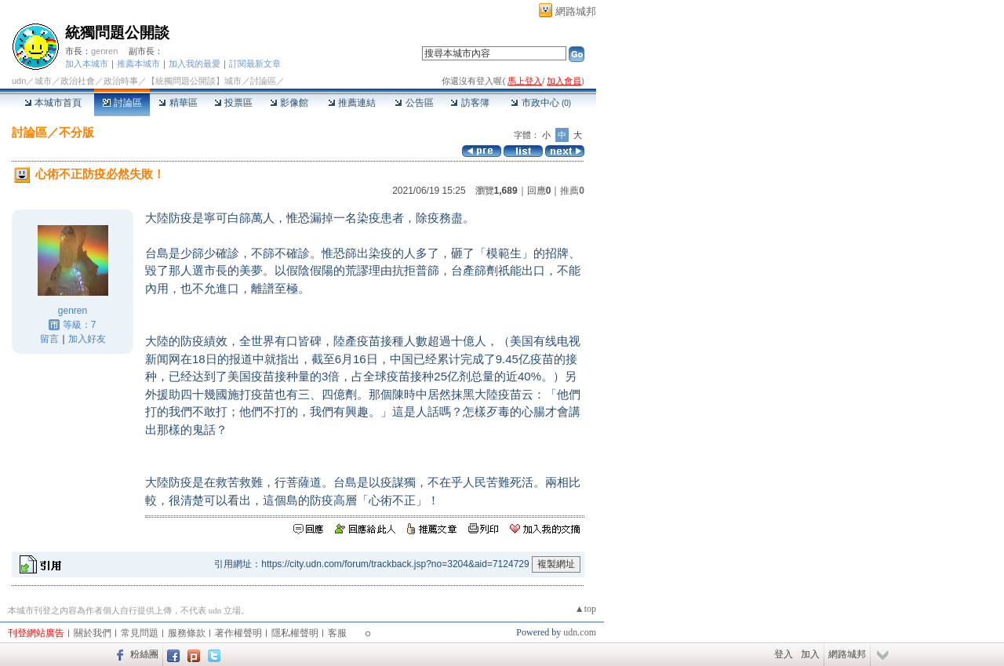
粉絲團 (144, 654)
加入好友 (87, 338)
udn (19, 81)
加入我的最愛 (194, 63)
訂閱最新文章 (255, 63)
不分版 (76, 132)
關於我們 (92, 633)
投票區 (233, 102)
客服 (337, 633)
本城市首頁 (53, 102)
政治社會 (77, 81)
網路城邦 (575, 11)
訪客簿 (469, 102)
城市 (43, 81)
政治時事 (121, 81)
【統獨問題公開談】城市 (194, 81)
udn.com (579, 632)
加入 (810, 654)
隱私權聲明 (294, 633)
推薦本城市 (138, 63)
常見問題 (139, 633)
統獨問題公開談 (117, 32)
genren (104, 51)
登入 (783, 654)
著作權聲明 (238, 633)
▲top (585, 608)
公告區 (414, 102)
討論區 (122, 102)
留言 (49, 338)
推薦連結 (352, 102)
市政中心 (541, 102)
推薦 (572, 190)
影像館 (289, 102)
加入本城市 (86, 63)
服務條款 (187, 633)
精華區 (177, 102)
